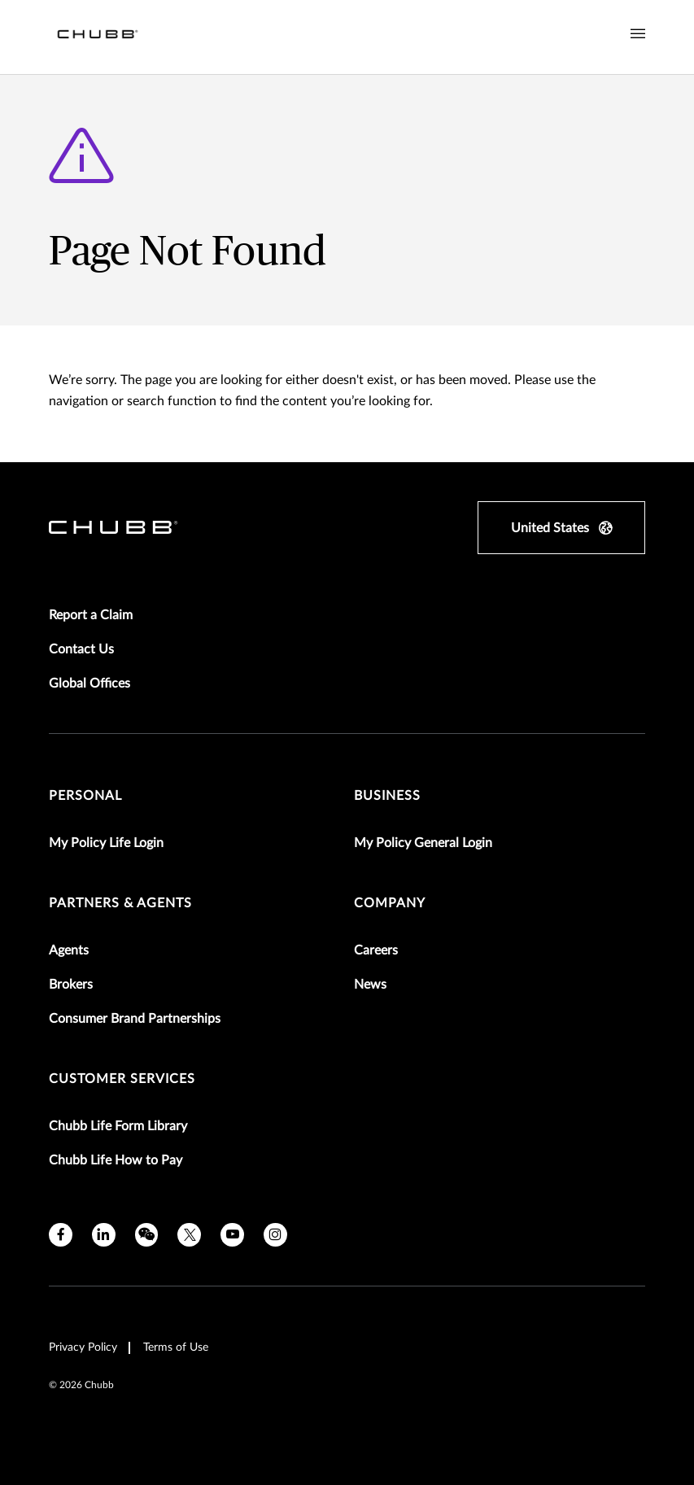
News (370, 984)
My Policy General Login (423, 843)
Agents (69, 950)
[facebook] (60, 1235)
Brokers (71, 984)
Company (390, 903)
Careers (376, 950)
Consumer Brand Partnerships (134, 1018)
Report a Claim (91, 615)
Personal (85, 795)
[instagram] (275, 1235)
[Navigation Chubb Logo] (97, 37)
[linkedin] (104, 1235)
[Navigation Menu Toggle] (638, 34)
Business (387, 795)
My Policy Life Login (106, 843)
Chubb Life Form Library (118, 1126)
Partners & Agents (120, 903)
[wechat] (147, 1235)
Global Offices (89, 683)
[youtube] (232, 1235)
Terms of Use (175, 1347)
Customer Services (122, 1078)
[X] (189, 1235)
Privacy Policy (83, 1347)
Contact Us (81, 649)
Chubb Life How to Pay (115, 1160)
